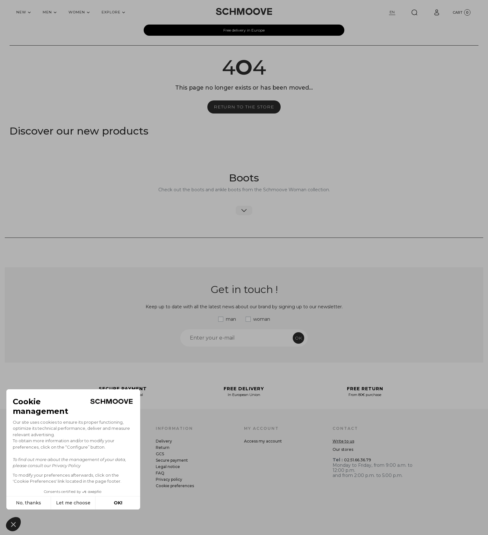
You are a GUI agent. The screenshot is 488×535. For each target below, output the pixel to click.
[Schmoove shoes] (244, 11)
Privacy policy (169, 479)
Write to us (343, 441)
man (231, 319)
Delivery (164, 441)
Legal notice (168, 466)
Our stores (343, 449)
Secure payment (172, 460)
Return (162, 447)
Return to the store (244, 107)
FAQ (160, 473)
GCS (160, 453)
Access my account (263, 441)
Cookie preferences (175, 485)
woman (261, 319)
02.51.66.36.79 (357, 460)
